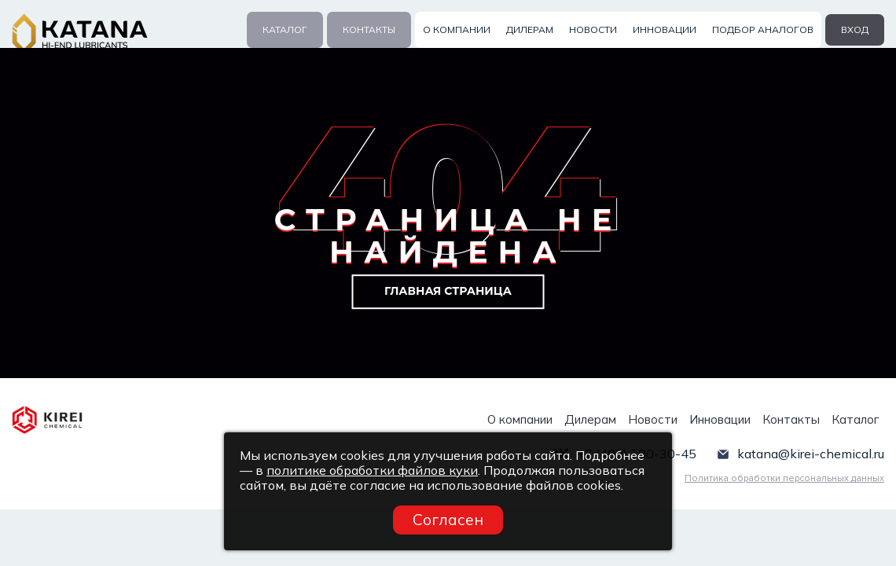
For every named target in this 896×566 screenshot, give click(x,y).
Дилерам (529, 29)
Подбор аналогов (762, 29)
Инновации (664, 29)
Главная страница (448, 291)
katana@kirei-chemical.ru (810, 453)
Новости (593, 29)
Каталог (285, 29)
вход (854, 29)
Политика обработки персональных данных (784, 478)
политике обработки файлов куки (372, 470)
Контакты (369, 29)
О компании (456, 29)
